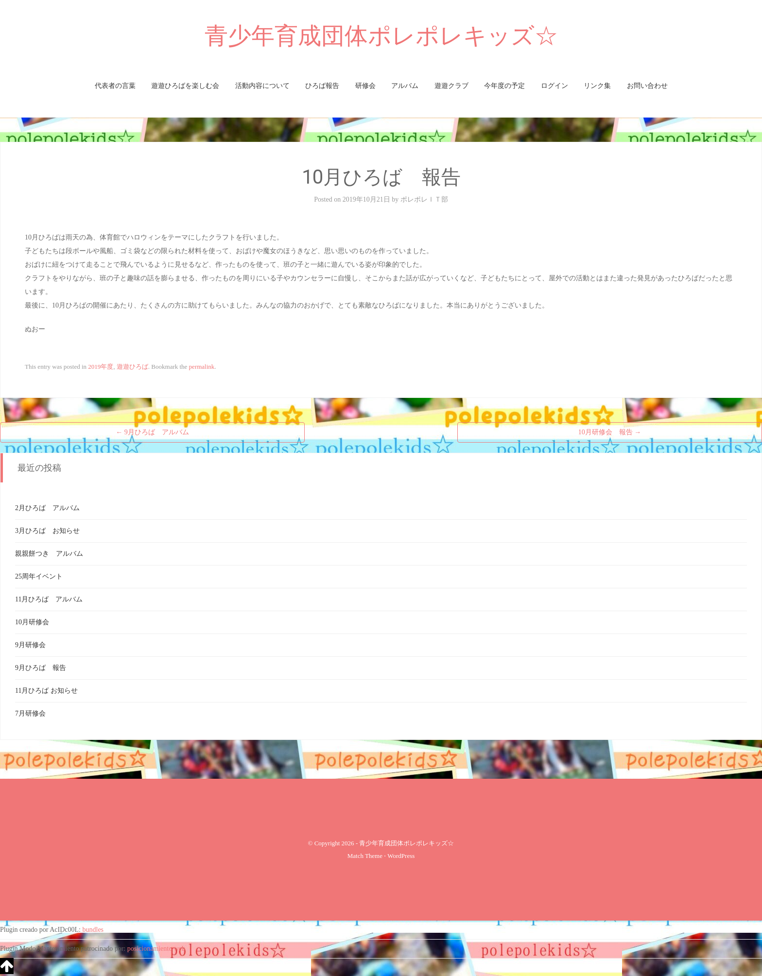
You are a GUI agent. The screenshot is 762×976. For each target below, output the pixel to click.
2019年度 (100, 366)
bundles (93, 929)
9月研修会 (30, 645)
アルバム (404, 85)
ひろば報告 (322, 85)
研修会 (365, 85)
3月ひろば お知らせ (47, 530)
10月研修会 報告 (609, 432)
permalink (202, 366)
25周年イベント (39, 576)
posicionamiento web (156, 948)
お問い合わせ (647, 85)
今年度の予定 (504, 85)
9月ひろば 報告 (40, 667)
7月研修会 (30, 713)
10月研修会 (32, 622)
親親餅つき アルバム (49, 553)
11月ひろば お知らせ (46, 690)
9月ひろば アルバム (152, 432)
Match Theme (364, 855)
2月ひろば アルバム (47, 508)
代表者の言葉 (115, 85)
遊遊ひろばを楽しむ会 (185, 85)
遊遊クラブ (451, 85)
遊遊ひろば (132, 366)
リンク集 (597, 85)
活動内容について (262, 85)
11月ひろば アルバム (49, 599)
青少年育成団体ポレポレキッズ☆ (381, 36)
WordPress (401, 855)
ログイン (554, 85)
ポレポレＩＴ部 (424, 199)
